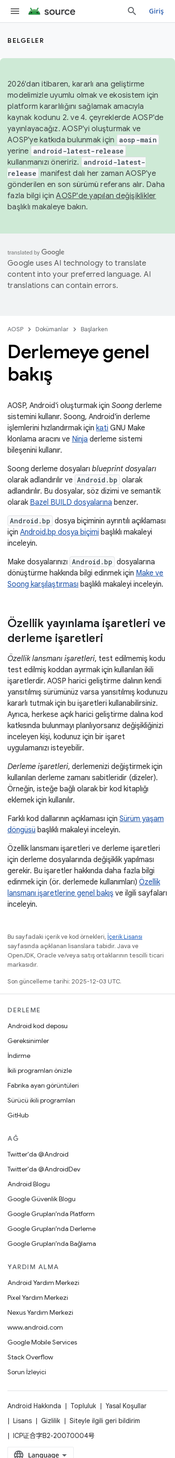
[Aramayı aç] (132, 11)
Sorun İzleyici (26, 1372)
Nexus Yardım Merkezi (40, 1312)
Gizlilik (50, 1421)
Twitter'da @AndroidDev (43, 1169)
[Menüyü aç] (15, 11)
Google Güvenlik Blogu (41, 1199)
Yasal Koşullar (126, 1406)
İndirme (18, 1055)
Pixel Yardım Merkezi (37, 1297)
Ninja (80, 439)
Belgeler (25, 40)
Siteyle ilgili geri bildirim (105, 1421)
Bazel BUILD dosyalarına (71, 502)
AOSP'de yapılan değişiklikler (106, 196)
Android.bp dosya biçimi (59, 532)
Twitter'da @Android (38, 1154)
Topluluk (83, 1406)
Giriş (156, 11)
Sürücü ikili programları (41, 1100)
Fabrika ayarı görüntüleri (43, 1085)
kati (102, 428)
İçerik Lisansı (124, 937)
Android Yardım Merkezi (43, 1282)
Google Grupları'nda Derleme (51, 1228)
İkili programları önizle (39, 1070)
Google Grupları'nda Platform (51, 1214)
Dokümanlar (52, 329)
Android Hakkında (34, 1406)
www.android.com (35, 1327)
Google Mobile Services (42, 1342)
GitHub (17, 1115)
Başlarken (94, 329)
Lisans (22, 1421)
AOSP (15, 329)
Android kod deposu (37, 1026)
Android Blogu (28, 1184)
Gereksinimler (28, 1041)
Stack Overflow (30, 1357)
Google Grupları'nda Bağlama (51, 1243)
